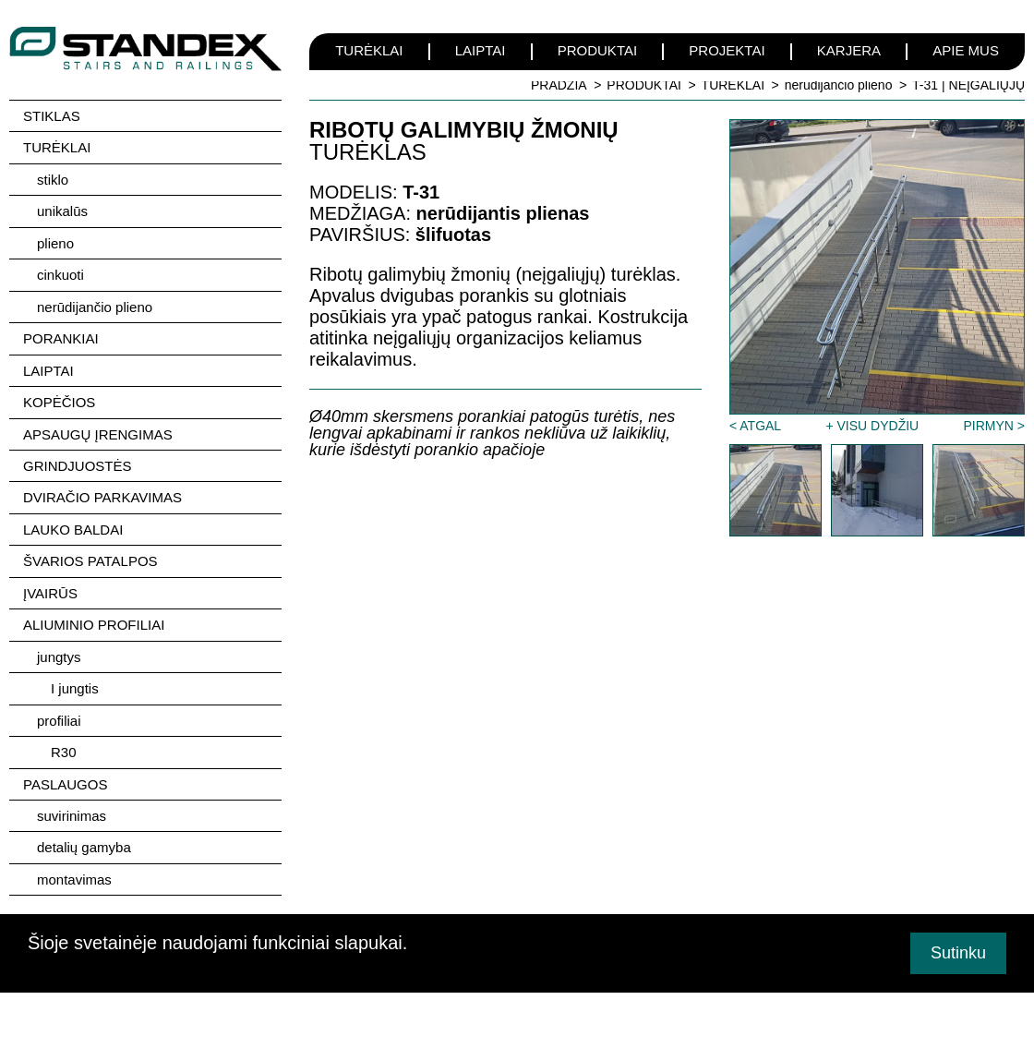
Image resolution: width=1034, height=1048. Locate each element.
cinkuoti (60, 273)
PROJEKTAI (726, 50)
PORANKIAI (61, 335)
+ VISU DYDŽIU (872, 425)
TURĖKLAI (369, 50)
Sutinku (958, 953)
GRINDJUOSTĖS (77, 461)
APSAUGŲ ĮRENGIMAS (98, 430)
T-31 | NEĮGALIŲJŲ (968, 85)
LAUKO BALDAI (73, 524)
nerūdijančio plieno (839, 85)
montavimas (74, 869)
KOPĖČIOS (59, 398)
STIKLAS (51, 116)
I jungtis (75, 681)
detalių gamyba (84, 838)
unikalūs (62, 210)
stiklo (52, 179)
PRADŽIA (559, 85)
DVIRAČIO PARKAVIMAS (102, 492)
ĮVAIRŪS (50, 587)
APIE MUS (965, 50)
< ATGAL (755, 425)
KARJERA (849, 50)
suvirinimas (71, 806)
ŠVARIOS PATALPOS (90, 555)
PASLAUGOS (65, 775)
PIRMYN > (994, 425)
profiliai (59, 712)
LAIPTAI (480, 50)
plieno (55, 241)
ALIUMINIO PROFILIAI (93, 618)
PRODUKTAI (597, 50)
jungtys (59, 649)
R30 (64, 744)
